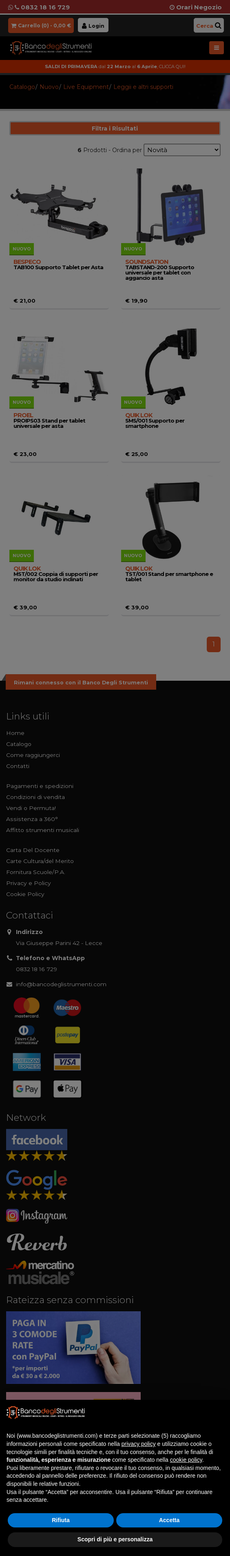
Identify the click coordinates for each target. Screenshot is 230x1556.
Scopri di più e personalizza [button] (115, 1539)
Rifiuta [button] (61, 1520)
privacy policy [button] (139, 1444)
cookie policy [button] (186, 1459)
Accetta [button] (169, 1520)
